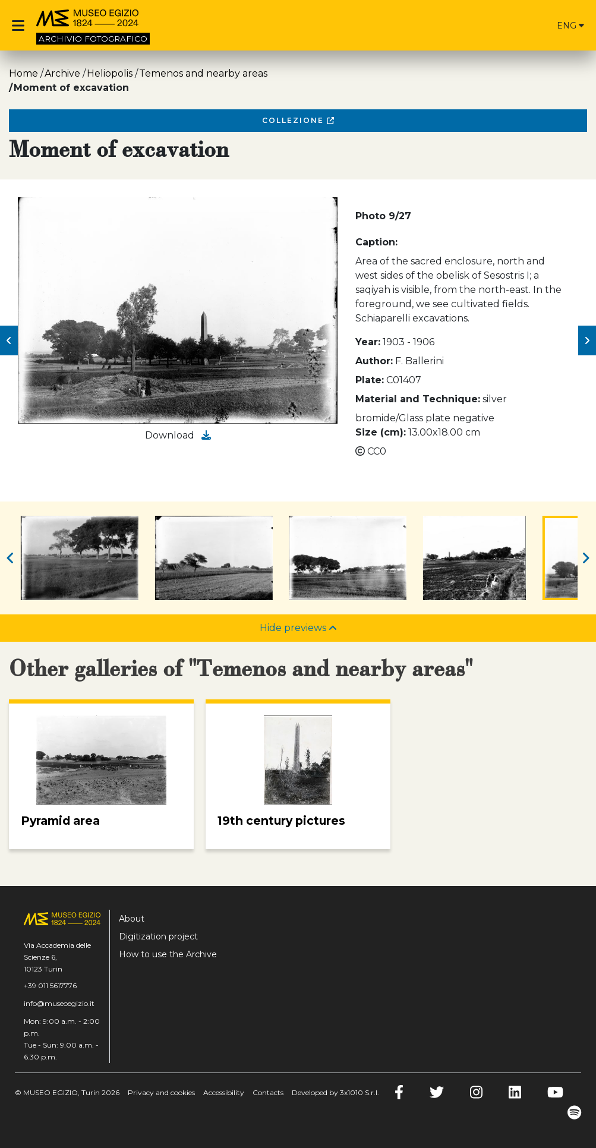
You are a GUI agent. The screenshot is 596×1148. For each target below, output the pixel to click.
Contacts (268, 1092)
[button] (9, 340)
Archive (62, 73)
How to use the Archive (168, 954)
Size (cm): (380, 432)
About (131, 918)
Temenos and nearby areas (203, 73)
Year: (367, 342)
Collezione (298, 120)
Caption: (376, 242)
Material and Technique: (417, 399)
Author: (374, 361)
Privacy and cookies (161, 1092)
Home (23, 73)
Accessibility (223, 1092)
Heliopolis (110, 73)
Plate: (369, 380)
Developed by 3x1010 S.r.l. (335, 1092)
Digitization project (158, 936)
